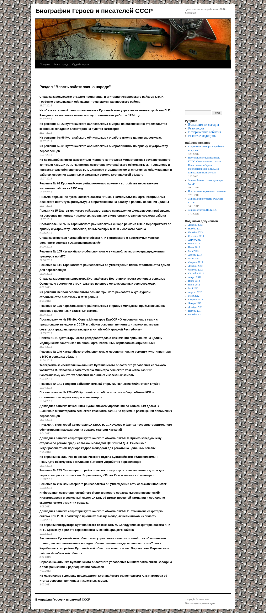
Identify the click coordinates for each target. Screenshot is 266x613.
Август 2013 (194, 239)
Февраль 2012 (195, 299)
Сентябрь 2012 (196, 273)
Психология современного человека (207, 191)
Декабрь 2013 (195, 224)
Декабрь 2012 (195, 265)
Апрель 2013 (195, 254)
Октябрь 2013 (195, 232)
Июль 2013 (194, 243)
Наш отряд (61, 64)
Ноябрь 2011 (195, 310)
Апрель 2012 (195, 292)
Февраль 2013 (195, 262)
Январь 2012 (195, 303)
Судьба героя (80, 64)
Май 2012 (193, 288)
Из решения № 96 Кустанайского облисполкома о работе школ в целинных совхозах (100, 137)
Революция (196, 128)
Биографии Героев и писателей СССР (94, 10)
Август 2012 (194, 277)
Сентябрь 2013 (196, 236)
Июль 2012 (194, 280)
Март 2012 (194, 295)
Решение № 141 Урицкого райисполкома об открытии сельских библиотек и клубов (99, 383)
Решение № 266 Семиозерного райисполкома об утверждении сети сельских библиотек (102, 484)
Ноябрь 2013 (195, 228)
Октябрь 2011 (195, 314)
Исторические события (204, 132)
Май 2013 (193, 251)
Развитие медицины (202, 136)
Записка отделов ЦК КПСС (202, 209)
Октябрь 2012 (195, 269)
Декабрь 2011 (195, 307)
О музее (45, 64)
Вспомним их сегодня (203, 124)
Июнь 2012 (194, 284)
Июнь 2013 (194, 247)
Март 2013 (194, 258)
